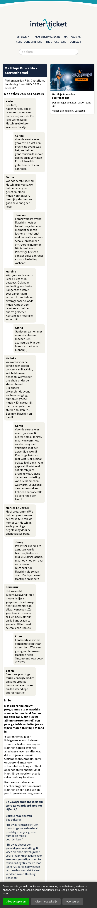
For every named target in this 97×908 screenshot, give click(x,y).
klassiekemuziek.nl (47, 36)
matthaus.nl (72, 36)
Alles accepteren (16, 901)
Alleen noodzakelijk (46, 901)
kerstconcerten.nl (29, 41)
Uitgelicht (23, 36)
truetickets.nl (56, 41)
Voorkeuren (72, 901)
